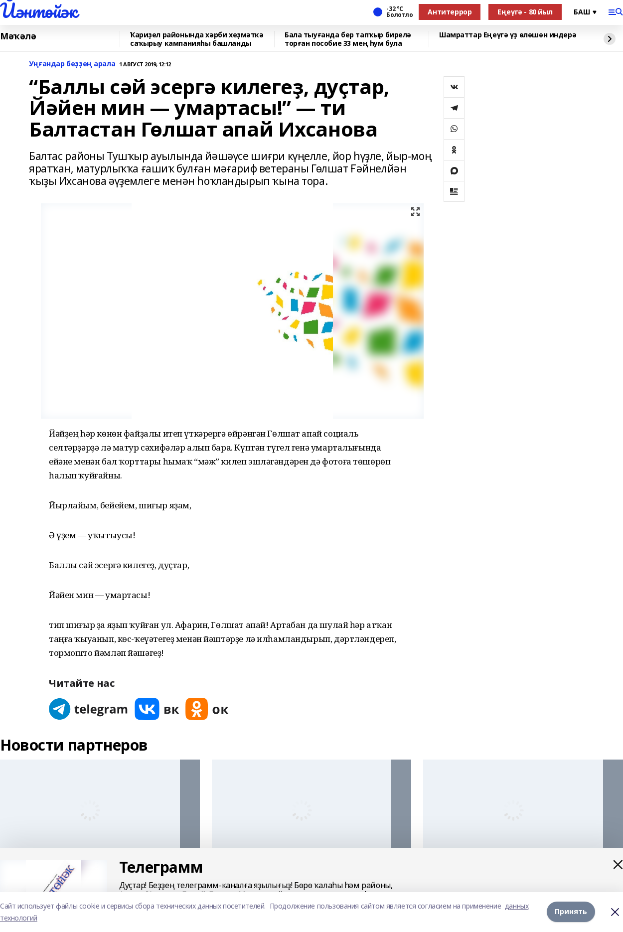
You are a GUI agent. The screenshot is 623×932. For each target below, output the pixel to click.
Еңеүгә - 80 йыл (525, 11)
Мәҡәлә (18, 36)
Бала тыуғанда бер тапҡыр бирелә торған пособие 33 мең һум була (348, 39)
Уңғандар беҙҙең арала (72, 64)
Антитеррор (449, 11)
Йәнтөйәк (38, 10)
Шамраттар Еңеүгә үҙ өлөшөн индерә (507, 35)
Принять (571, 912)
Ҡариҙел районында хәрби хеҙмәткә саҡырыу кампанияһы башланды (197, 39)
